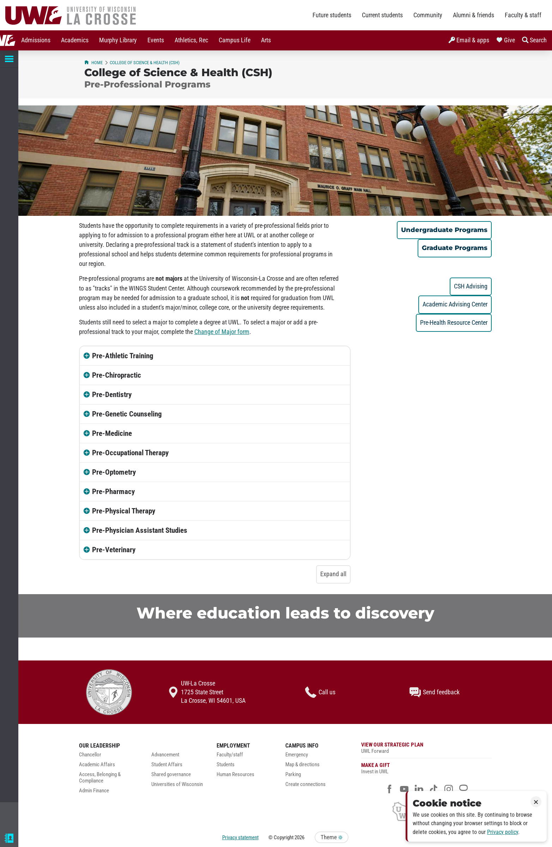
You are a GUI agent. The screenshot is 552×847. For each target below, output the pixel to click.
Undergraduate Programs (444, 229)
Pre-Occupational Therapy (130, 453)
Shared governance (171, 775)
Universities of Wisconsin (177, 784)
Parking (293, 775)
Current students (382, 15)
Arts (250, 40)
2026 (299, 837)
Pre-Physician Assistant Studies (139, 530)
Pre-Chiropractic (116, 375)
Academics (59, 40)
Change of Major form (221, 331)
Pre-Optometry (114, 472)
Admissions (20, 40)
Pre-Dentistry (112, 394)
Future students (332, 15)
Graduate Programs (454, 247)
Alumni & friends (473, 15)
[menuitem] (20, 40)
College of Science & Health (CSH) (145, 62)
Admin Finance (94, 791)
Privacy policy (502, 832)
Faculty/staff (230, 755)
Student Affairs (166, 765)
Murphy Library (102, 40)
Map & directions (302, 765)
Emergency (296, 755)
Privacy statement (240, 837)
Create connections (305, 784)
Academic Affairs (97, 765)
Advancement (165, 755)
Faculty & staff (523, 15)
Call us (320, 692)
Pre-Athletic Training (122, 356)
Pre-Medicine (112, 433)
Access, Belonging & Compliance (100, 778)
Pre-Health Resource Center (453, 322)
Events (140, 40)
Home (93, 62)
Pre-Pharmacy (113, 491)
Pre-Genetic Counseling (127, 414)
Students (226, 765)
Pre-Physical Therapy (123, 511)
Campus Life (219, 40)
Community (427, 15)
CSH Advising (470, 286)
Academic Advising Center (455, 304)
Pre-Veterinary (113, 550)
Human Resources (235, 775)
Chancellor (90, 755)
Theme (331, 837)
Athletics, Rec (175, 40)
